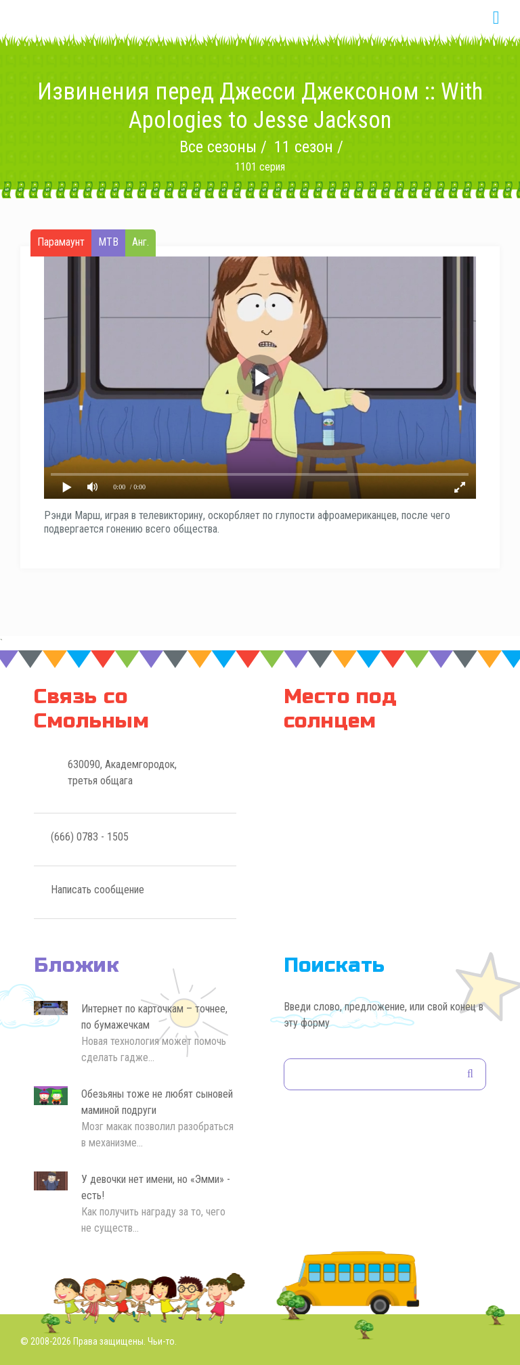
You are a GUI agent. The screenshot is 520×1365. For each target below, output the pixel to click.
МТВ (108, 242)
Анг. (140, 242)
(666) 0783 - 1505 (90, 836)
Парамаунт (61, 242)
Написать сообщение (97, 889)
